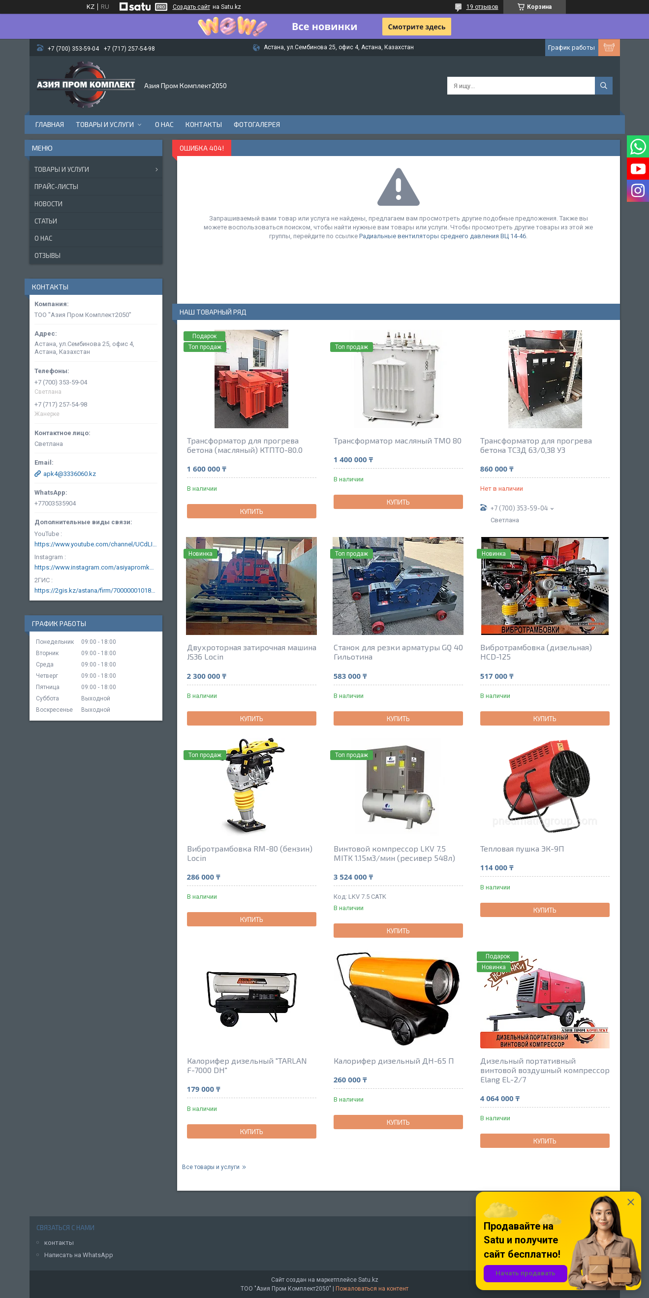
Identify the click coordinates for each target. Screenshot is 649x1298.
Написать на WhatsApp (78, 1255)
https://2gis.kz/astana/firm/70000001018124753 (95, 590)
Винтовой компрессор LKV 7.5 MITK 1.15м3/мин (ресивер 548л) (394, 853)
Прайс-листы (56, 186)
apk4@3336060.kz (69, 473)
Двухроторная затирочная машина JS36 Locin (251, 651)
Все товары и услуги (211, 1167)
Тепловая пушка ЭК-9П (522, 848)
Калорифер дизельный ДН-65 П (394, 1060)
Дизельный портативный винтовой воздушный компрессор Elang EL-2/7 (545, 1070)
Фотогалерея (257, 124)
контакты (59, 1242)
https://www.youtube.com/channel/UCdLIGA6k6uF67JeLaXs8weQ (95, 544)
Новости (48, 204)
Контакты (203, 124)
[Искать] (604, 86)
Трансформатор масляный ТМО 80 (398, 440)
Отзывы (47, 255)
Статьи (45, 221)
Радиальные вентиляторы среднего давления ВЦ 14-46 (442, 236)
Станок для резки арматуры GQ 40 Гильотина (398, 651)
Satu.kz (368, 1279)
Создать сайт (191, 6)
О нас (164, 124)
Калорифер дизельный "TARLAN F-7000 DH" (247, 1065)
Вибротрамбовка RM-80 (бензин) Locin (249, 853)
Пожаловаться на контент (372, 1288)
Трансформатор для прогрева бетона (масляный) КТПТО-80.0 (245, 445)
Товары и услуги (105, 124)
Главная (49, 124)
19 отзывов (482, 6)
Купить (251, 511)
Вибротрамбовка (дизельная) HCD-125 (536, 651)
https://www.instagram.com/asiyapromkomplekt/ (95, 567)
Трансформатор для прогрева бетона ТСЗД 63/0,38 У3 (536, 445)
